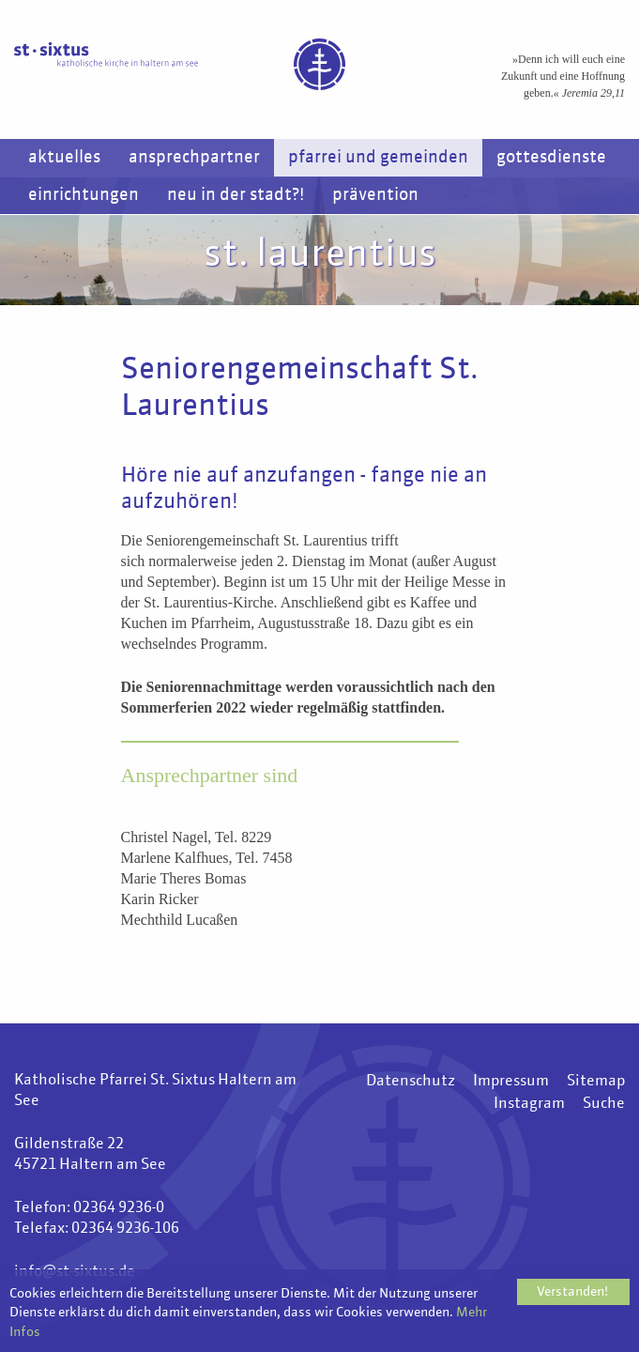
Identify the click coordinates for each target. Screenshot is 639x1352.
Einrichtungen (83, 195)
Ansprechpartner (194, 157)
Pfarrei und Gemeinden (378, 157)
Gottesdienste (551, 157)
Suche (604, 1104)
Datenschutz (410, 1081)
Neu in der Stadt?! (235, 195)
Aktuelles (64, 157)
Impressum (511, 1081)
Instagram (529, 1104)
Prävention (375, 195)
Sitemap (596, 1081)
